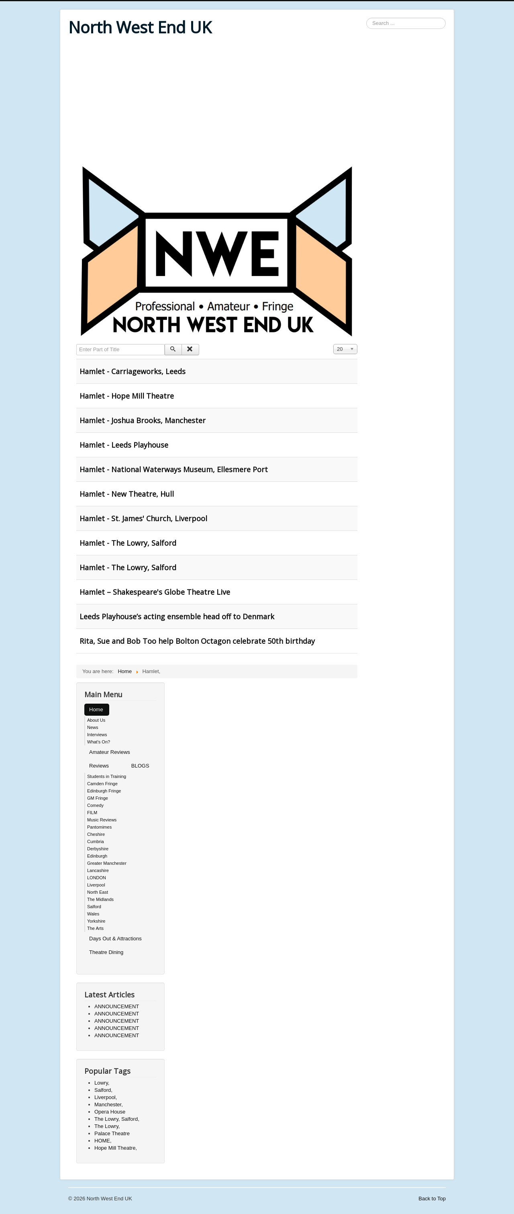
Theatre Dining (106, 952)
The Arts (95, 928)
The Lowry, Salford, (116, 1119)
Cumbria (95, 841)
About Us (96, 720)
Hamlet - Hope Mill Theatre (127, 396)
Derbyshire (97, 848)
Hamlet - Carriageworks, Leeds (133, 371)
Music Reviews (101, 819)
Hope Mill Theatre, (115, 1148)
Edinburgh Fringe (104, 790)
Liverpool (96, 884)
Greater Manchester (106, 863)
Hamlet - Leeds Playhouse (124, 445)
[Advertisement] (257, 101)
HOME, (103, 1141)
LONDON (96, 877)
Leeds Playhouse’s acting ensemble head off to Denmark (177, 616)
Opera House (109, 1112)
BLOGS (140, 766)
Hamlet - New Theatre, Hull (127, 494)
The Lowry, (107, 1126)
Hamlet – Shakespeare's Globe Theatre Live (155, 592)
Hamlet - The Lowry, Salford (128, 543)
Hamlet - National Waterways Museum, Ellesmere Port (174, 469)
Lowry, (101, 1083)
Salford (94, 906)
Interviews (97, 734)
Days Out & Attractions (115, 939)
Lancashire (98, 870)
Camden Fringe (102, 783)
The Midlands (100, 899)
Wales (93, 913)
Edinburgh (97, 856)
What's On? (98, 741)
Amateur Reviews (109, 752)
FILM (92, 812)
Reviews (99, 766)
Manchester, (108, 1104)
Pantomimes (99, 827)
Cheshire (96, 834)
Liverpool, (105, 1097)
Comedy (95, 805)
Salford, (103, 1090)
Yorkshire (96, 921)
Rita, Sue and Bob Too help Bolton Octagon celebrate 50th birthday (197, 641)
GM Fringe (97, 798)
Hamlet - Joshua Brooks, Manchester (143, 420)
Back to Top (432, 1199)
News (92, 727)
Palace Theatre (112, 1133)
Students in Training (106, 776)
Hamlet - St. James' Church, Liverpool (143, 518)
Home (96, 709)
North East (97, 892)
